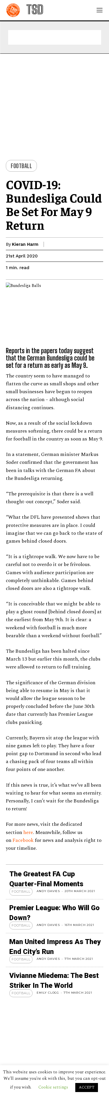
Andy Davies (48, 891)
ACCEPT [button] (86, 1087)
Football (21, 166)
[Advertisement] (54, 37)
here (28, 832)
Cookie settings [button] (53, 1087)
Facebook (23, 840)
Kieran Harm (25, 244)
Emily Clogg (48, 993)
